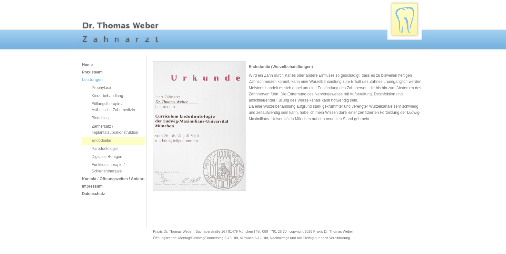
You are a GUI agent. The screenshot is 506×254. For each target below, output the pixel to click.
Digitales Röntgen (107, 156)
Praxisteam (92, 72)
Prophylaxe (101, 87)
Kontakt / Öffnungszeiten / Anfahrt (108, 179)
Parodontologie (105, 148)
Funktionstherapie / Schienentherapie (108, 167)
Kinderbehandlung (107, 95)
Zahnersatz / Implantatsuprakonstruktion (115, 129)
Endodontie (101, 140)
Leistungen (92, 79)
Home (87, 65)
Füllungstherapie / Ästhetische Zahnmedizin (113, 107)
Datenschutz (93, 193)
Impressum (92, 186)
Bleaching (100, 118)
